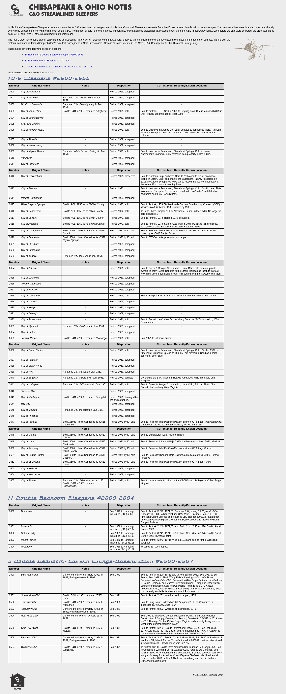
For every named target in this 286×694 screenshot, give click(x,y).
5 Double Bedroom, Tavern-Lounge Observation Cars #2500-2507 (60, 66)
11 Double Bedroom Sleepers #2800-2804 (47, 60)
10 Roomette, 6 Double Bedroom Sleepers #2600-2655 (54, 54)
